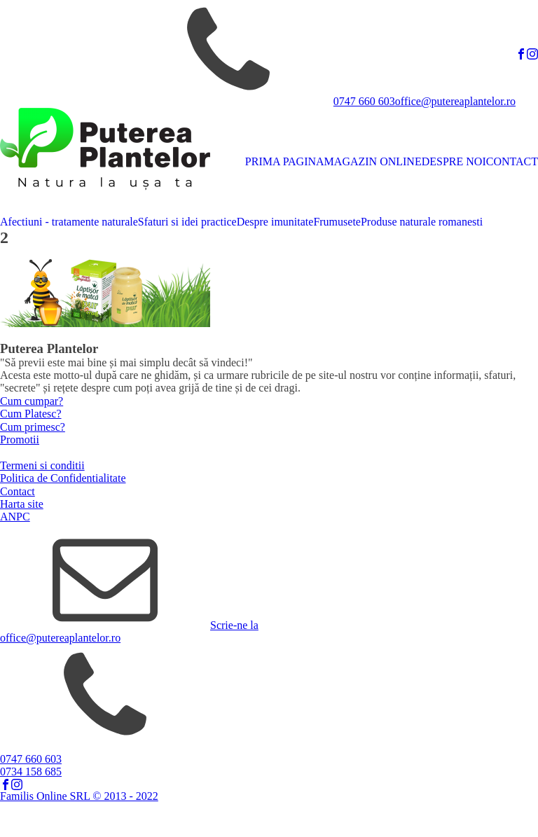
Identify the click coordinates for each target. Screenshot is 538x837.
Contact (17, 491)
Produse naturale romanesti (422, 222)
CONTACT (512, 161)
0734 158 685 (31, 771)
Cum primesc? (32, 427)
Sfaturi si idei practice (187, 222)
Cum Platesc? (31, 414)
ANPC (15, 517)
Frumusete (337, 222)
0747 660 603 (364, 101)
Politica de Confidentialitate (63, 478)
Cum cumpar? (31, 401)
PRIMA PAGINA (284, 161)
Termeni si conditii (42, 465)
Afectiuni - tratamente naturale (69, 222)
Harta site (21, 504)
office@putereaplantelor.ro (455, 101)
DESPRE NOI (454, 161)
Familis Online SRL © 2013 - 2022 (79, 796)
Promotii (19, 439)
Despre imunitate (275, 222)
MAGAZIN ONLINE (373, 161)
